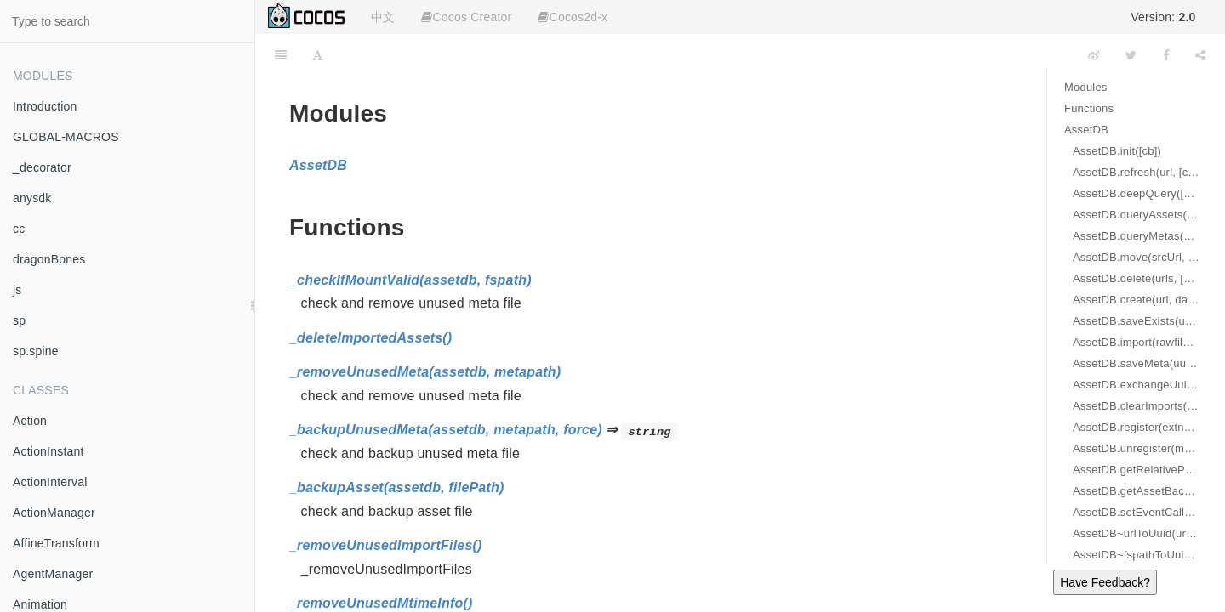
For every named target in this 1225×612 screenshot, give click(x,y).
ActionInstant (48, 451)
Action (30, 421)
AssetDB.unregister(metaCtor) (1136, 448)
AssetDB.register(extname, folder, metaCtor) (1136, 427)
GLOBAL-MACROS (66, 137)
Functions (1089, 108)
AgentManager (53, 574)
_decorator (42, 167)
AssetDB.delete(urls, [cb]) (1136, 278)
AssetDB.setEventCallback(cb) (1136, 512)
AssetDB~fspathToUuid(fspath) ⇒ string (1136, 554)
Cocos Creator (466, 17)
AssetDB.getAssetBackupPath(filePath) (1136, 490)
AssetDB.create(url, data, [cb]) (1136, 299)
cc (19, 228)
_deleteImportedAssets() (370, 338)
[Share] (1200, 55)
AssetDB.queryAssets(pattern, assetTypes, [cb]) (1136, 214)
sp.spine (36, 351)
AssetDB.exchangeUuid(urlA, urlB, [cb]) (1136, 384)
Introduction (45, 106)
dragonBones (49, 259)
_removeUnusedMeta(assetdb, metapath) (425, 372)
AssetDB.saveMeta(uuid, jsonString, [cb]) (1136, 363)
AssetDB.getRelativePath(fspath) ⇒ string (1136, 469)
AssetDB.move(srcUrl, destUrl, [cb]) (1136, 257)
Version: (1163, 17)
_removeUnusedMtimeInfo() (381, 603)
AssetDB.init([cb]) (1117, 150)
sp (19, 320)
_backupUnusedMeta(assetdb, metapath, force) (445, 429)
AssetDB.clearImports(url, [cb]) (1136, 406)
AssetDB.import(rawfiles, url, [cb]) (1136, 342)
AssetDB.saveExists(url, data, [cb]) (1136, 320)
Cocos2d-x (572, 17)
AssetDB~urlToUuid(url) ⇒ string (1136, 533)
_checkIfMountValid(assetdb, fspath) (410, 280)
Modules (1086, 87)
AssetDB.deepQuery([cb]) (1136, 193)
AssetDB (1086, 129)
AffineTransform (56, 543)
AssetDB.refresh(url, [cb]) (1136, 172)
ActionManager (54, 512)
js (17, 290)
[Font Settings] (317, 55)
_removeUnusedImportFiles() (385, 545)
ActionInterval (50, 482)
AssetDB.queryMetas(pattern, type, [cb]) (1136, 236)
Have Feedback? (1105, 582)
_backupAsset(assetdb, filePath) (396, 487)
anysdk (32, 198)
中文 (383, 17)
